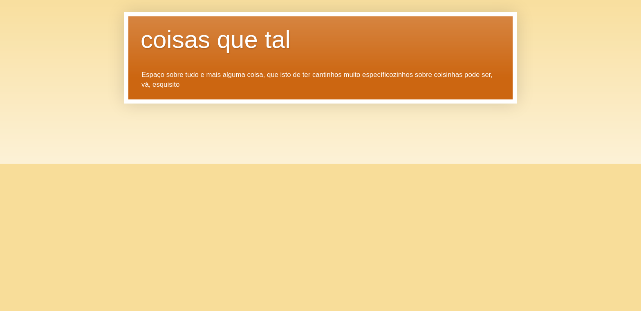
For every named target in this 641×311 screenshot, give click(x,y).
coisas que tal (216, 39)
